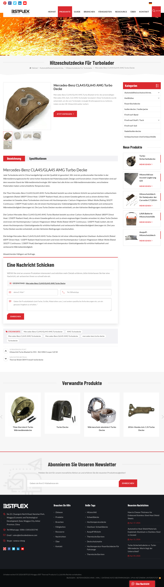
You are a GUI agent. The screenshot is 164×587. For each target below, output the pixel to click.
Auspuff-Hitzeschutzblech (147, 233)
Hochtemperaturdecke (96, 522)
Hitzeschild (91, 512)
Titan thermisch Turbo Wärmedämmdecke (23, 428)
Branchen (89, 11)
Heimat (52, 11)
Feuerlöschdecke (132, 103)
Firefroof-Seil (130, 125)
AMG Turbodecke (74, 332)
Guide (77, 11)
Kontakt (144, 11)
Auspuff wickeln (94, 532)
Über (133, 11)
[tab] (14, 158)
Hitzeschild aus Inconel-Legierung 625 (147, 177)
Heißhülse (129, 98)
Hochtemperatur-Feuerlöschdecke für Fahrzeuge (103, 548)
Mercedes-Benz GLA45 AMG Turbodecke (61, 336)
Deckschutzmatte (94, 541)
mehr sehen (145, 164)
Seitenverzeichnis (85, 578)
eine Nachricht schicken (139, 584)
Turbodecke (13, 340)
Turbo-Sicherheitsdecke (147, 157)
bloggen (71, 578)
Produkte (64, 11)
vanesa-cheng (19, 541)
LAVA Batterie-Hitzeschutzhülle (147, 215)
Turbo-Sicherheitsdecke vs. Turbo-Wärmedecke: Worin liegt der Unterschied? (142, 548)
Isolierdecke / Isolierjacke (136, 109)
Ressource (121, 11)
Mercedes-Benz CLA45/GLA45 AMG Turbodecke (43, 332)
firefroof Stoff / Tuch (134, 120)
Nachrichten (60, 536)
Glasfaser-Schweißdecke (97, 527)
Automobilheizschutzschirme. (138, 92)
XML (98, 578)
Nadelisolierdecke (132, 131)
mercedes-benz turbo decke (93, 336)
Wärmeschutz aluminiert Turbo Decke (102, 428)
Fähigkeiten (105, 11)
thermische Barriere (95, 536)
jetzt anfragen (64, 114)
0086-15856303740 (137, 3)
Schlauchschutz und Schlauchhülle (140, 136)
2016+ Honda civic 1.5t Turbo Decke (141, 428)
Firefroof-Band (131, 114)
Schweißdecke (93, 517)
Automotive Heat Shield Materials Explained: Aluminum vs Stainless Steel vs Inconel (144, 532)
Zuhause (59, 512)
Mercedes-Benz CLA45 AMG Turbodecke (24, 336)
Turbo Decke (62, 427)
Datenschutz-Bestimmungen (116, 578)
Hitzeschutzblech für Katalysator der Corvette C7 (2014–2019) (148, 197)
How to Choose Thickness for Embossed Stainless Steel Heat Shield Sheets (143, 515)
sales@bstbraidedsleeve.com (111, 3)
